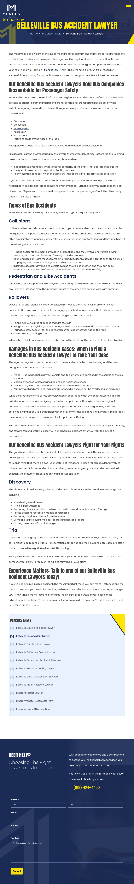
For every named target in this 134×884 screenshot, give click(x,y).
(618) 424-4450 (13, 19)
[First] (38, 805)
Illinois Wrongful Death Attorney (34, 701)
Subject (15, 838)
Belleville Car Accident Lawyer (33, 644)
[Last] (95, 805)
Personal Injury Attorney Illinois (33, 709)
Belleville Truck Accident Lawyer (34, 684)
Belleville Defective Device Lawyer (35, 652)
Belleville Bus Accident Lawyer (33, 636)
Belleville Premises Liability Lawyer (35, 668)
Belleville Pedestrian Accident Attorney (38, 660)
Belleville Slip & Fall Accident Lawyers (37, 676)
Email (19, 812)
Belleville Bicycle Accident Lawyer (35, 628)
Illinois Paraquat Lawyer (29, 693)
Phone (14, 825)
